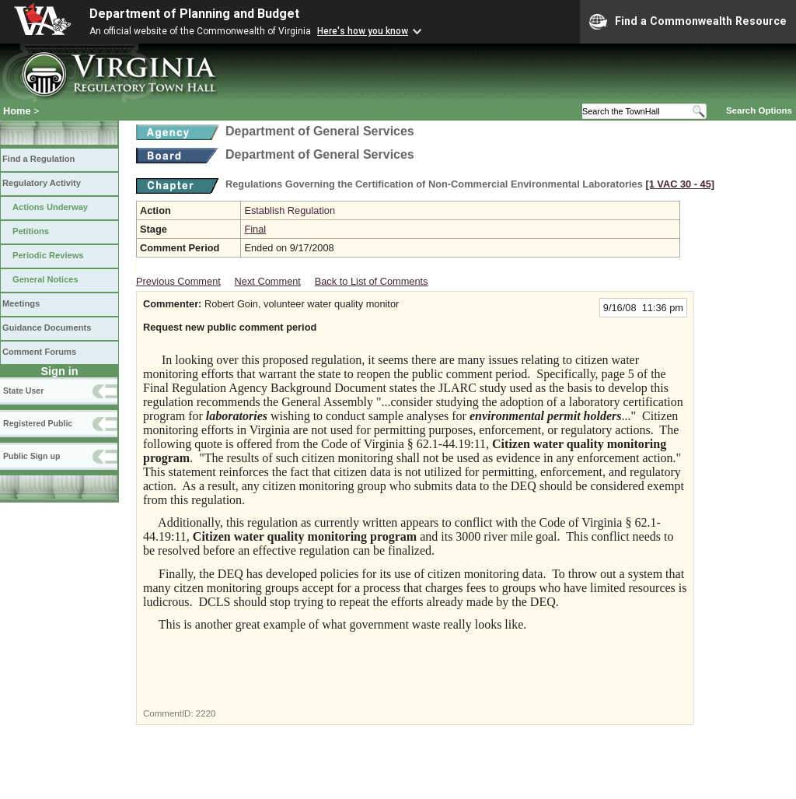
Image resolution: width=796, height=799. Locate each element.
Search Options (759, 110)
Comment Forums (39, 351)
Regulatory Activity (41, 182)
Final (255, 229)
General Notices (45, 279)
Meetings (21, 303)
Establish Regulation (289, 210)
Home (17, 111)
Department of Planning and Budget (194, 13)
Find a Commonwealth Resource (688, 22)
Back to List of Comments (371, 281)
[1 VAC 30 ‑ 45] (679, 184)
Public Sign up (31, 456)
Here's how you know (362, 31)
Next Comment (268, 281)
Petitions (30, 231)
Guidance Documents (46, 327)
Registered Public (37, 423)
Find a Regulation (38, 158)
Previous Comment (178, 281)
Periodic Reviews (48, 255)
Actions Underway (50, 207)
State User (23, 390)
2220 (206, 713)
